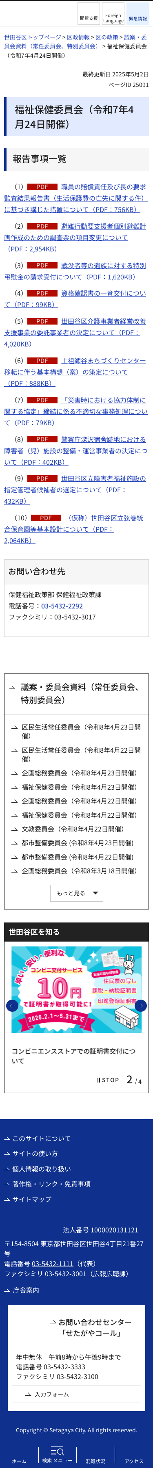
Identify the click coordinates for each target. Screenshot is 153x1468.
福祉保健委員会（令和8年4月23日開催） (81, 786)
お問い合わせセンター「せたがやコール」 (95, 1327)
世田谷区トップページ (32, 37)
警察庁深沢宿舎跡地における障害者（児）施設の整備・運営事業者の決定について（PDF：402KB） (76, 450)
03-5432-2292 (62, 606)
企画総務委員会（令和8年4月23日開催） (81, 772)
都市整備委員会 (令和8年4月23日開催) (77, 842)
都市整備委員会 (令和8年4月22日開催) (77, 856)
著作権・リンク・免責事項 (51, 1183)
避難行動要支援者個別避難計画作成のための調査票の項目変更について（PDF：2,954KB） (75, 237)
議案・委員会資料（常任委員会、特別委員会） (82, 693)
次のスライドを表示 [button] (146, 1005)
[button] (89, 13)
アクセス (134, 1460)
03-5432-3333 (64, 1366)
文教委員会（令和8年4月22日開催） (75, 828)
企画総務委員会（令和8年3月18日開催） (81, 870)
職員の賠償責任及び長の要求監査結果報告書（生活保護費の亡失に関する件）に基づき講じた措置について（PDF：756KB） (76, 198)
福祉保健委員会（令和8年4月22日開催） (81, 814)
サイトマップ (31, 1199)
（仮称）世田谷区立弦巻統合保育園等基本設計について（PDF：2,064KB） (73, 529)
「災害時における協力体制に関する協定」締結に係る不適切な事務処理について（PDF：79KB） (76, 411)
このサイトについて (41, 1138)
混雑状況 (95, 1460)
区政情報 (78, 37)
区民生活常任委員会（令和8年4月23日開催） (81, 731)
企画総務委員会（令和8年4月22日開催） (81, 800)
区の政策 (106, 37)
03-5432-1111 (52, 1263)
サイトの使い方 (35, 1153)
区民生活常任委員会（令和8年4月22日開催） (81, 754)
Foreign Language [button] (113, 18)
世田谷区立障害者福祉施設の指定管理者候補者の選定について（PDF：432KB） (75, 489)
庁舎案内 (26, 1289)
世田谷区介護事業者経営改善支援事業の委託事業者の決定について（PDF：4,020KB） (75, 332)
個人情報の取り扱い (41, 1168)
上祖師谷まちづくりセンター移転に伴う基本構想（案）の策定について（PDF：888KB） (75, 371)
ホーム (19, 1460)
